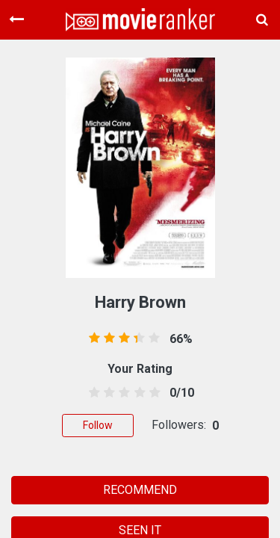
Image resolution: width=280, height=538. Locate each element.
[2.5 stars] (122, 393)
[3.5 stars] (137, 393)
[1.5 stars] (107, 393)
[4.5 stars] (152, 393)
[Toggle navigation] (16, 19)
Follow (98, 425)
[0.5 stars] (92, 393)
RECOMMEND (140, 490)
